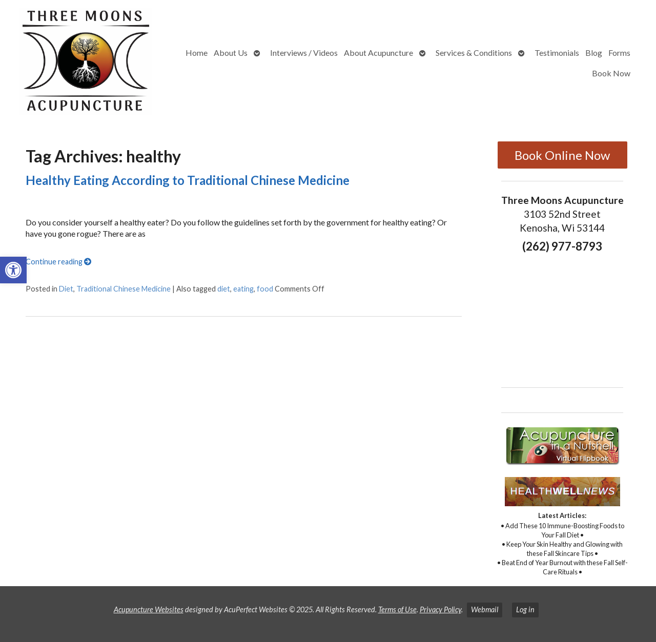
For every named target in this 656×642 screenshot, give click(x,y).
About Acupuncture (378, 52)
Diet (66, 288)
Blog (593, 52)
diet (223, 288)
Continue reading (58, 261)
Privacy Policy (440, 609)
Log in (525, 609)
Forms (619, 52)
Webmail (484, 609)
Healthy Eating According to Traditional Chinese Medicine (188, 180)
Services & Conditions (474, 52)
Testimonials (557, 52)
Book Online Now (562, 155)
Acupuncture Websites (148, 609)
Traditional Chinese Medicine (123, 288)
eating (243, 288)
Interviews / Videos (304, 52)
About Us (231, 52)
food (265, 288)
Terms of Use (397, 609)
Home (197, 52)
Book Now (611, 73)
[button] (13, 270)
